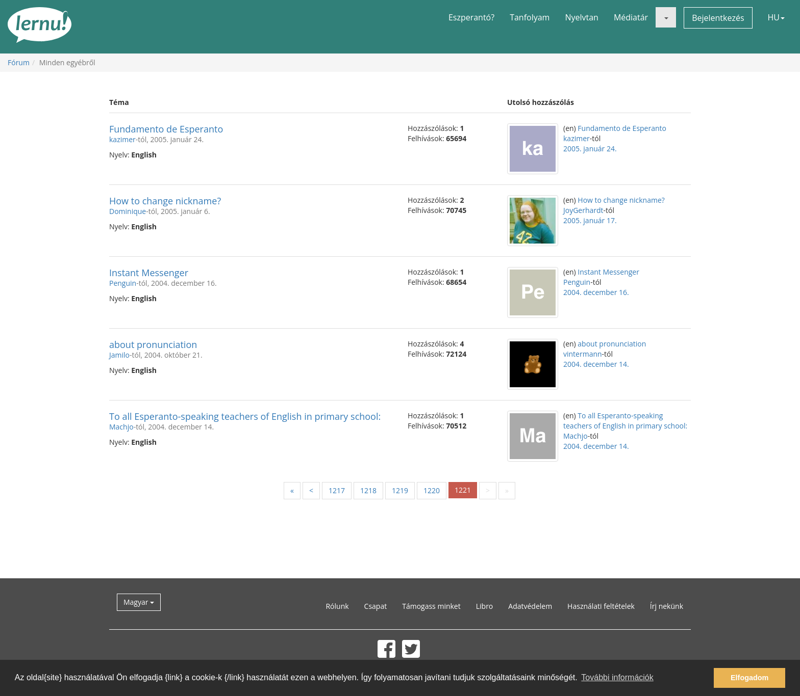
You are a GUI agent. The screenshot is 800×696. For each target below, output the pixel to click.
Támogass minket (431, 606)
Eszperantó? (471, 17)
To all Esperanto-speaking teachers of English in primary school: (245, 416)
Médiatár (631, 17)
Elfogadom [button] (749, 678)
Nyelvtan (581, 17)
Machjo (121, 427)
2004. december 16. (596, 292)
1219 (400, 490)
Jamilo (119, 355)
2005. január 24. (590, 148)
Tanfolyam (529, 17)
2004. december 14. (596, 364)
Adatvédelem (530, 606)
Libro (484, 606)
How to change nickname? (165, 201)
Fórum (19, 62)
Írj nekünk (666, 606)
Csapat (375, 606)
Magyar (138, 602)
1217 (337, 490)
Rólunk (337, 606)
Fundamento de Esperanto (166, 129)
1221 (463, 490)
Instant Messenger (148, 272)
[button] (666, 17)
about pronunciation (153, 344)
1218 (368, 490)
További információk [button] (617, 677)
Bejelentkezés (718, 17)
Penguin (122, 283)
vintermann (582, 354)
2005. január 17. (590, 220)
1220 (431, 490)
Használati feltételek (601, 606)
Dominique (127, 211)
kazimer (122, 139)
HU (776, 17)
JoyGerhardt (583, 210)
